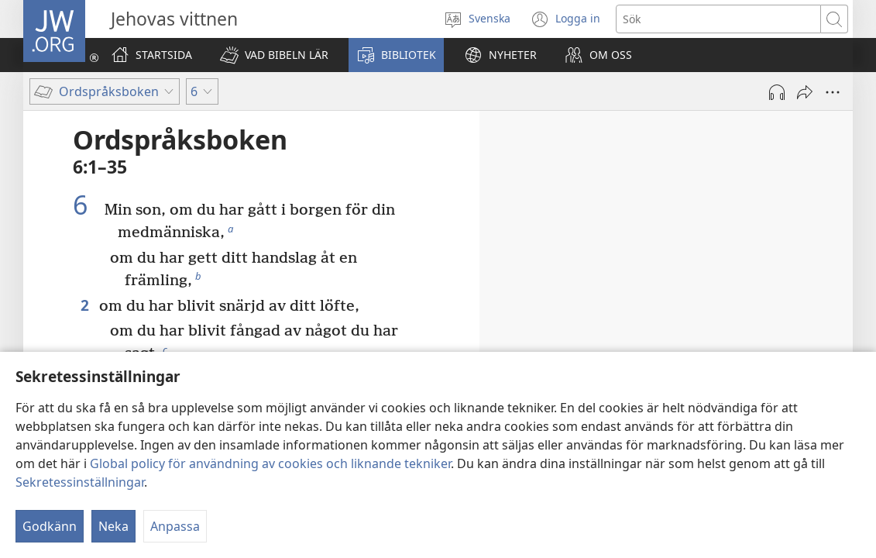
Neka (113, 526)
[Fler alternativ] (833, 92)
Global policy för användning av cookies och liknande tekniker (270, 463)
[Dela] (805, 92)
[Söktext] (718, 19)
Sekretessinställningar (79, 482)
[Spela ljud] (777, 92)
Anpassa (175, 526)
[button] (274, 55)
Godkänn (49, 526)
